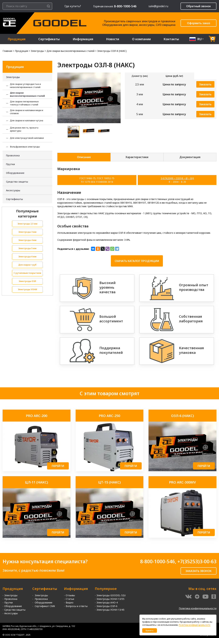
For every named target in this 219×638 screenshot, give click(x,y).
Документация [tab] (189, 157)
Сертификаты (49, 39)
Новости (112, 39)
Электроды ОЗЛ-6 (106, 606)
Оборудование (15, 173)
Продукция (16, 39)
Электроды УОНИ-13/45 (110, 609)
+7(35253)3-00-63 (196, 561)
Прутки (10, 164)
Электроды (13, 77)
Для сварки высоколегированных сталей (27, 94)
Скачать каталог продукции (137, 261)
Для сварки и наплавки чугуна (26, 120)
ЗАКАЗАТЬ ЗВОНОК (198, 571)
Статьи (70, 599)
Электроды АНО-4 (107, 602)
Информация (83, 39)
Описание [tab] (84, 157)
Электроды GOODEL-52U (111, 595)
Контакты (171, 39)
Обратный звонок (198, 6)
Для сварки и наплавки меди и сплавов (26, 112)
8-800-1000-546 (157, 561)
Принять (149, 630)
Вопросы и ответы (77, 606)
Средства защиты (17, 181)
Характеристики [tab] (137, 157)
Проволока (13, 155)
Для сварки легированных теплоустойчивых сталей (24, 103)
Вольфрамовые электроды (25, 146)
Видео (69, 602)
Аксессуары (13, 190)
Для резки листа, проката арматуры (24, 129)
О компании (141, 39)
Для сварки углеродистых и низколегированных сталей (25, 85)
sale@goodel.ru (158, 6)
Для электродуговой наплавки (27, 137)
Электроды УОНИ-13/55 (110, 599)
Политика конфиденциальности (197, 608)
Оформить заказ (198, 23)
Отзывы (70, 595)
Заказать (205, 84)
